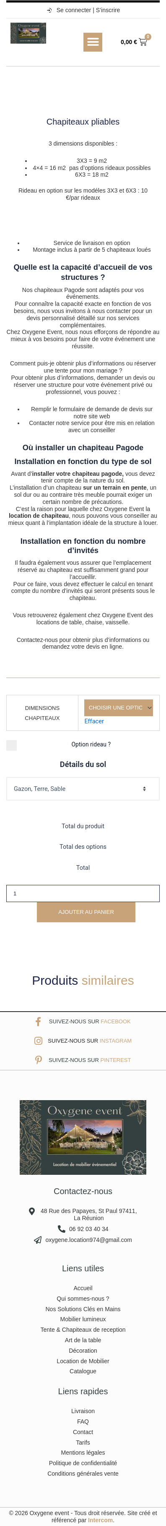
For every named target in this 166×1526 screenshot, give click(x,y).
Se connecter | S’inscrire (83, 10)
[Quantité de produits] (83, 893)
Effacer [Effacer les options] (94, 721)
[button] (92, 42)
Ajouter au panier (86, 912)
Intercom (100, 1520)
